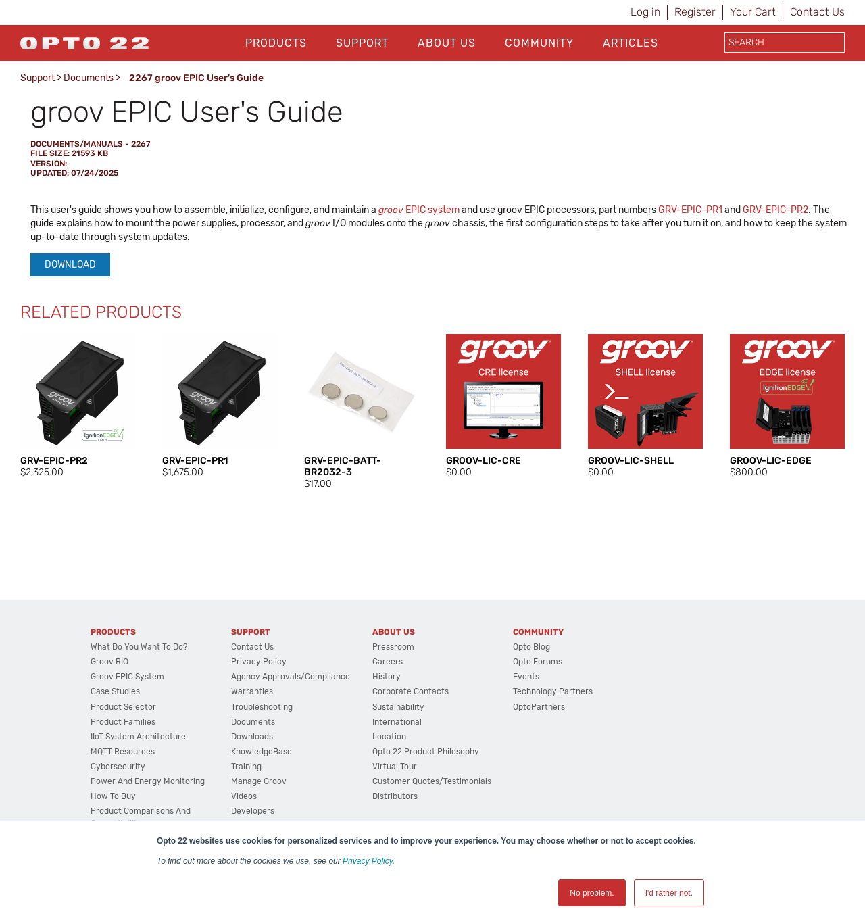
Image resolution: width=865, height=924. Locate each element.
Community (539, 43)
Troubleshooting (262, 707)
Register (695, 11)
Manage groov (259, 781)
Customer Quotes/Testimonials (431, 781)
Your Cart (753, 11)
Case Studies (115, 691)
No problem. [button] (592, 893)
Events (526, 676)
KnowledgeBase (261, 751)
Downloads (252, 736)
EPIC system (419, 210)
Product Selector (123, 707)
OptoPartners (539, 707)
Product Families (123, 722)
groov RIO (109, 661)
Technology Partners (553, 691)
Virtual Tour (394, 766)
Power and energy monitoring (148, 781)
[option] (77, 406)
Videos (244, 796)
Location (389, 736)
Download (70, 264)
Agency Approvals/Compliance (290, 676)
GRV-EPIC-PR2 (775, 210)
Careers (387, 661)
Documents (89, 78)
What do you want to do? (139, 647)
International (397, 722)
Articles (630, 43)
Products (276, 43)
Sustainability (398, 707)
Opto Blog (531, 647)
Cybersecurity (118, 766)
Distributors (395, 796)
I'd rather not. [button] (669, 893)
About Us (447, 43)
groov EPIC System (127, 676)
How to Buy (113, 796)
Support (362, 43)
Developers (252, 811)
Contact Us (817, 11)
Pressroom (393, 647)
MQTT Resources (123, 751)
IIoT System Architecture (138, 736)
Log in (645, 11)
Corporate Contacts (410, 691)
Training (246, 766)
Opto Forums (537, 661)
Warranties (252, 691)
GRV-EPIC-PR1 (690, 210)
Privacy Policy (368, 861)
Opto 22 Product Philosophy (425, 751)
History (386, 676)
